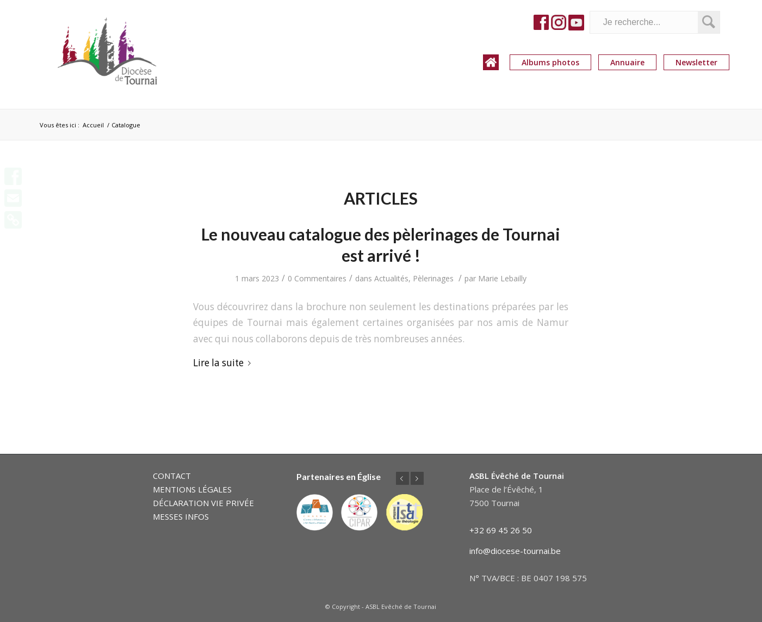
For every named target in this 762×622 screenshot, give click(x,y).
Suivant (417, 478)
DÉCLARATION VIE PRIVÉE (203, 502)
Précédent (402, 478)
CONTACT (172, 475)
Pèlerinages (433, 278)
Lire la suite (224, 362)
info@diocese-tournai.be (515, 550)
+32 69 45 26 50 (500, 530)
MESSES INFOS (181, 516)
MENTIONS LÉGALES (192, 489)
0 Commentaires (317, 278)
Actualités (391, 278)
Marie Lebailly (502, 278)
